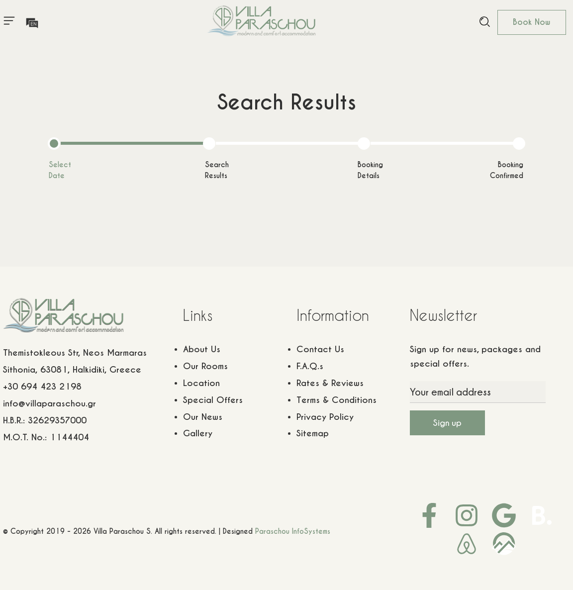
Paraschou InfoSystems (292, 531)
